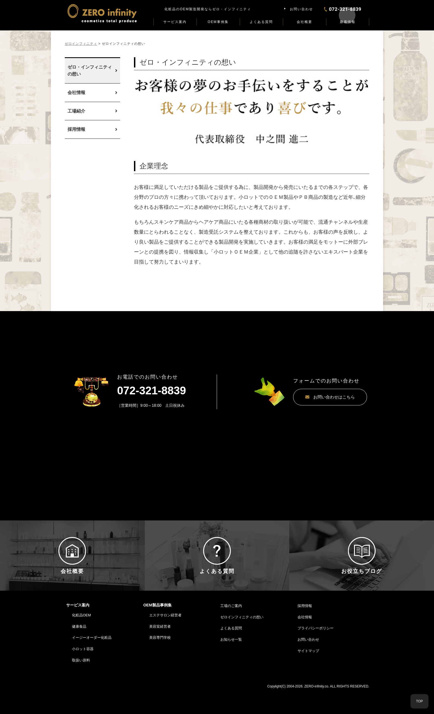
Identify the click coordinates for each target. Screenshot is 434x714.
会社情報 (76, 92)
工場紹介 (76, 111)
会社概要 (304, 22)
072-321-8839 (151, 390)
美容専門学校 (160, 660)
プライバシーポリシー (316, 651)
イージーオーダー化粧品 (92, 660)
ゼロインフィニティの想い (242, 639)
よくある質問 (261, 22)
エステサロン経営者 (165, 637)
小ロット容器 (83, 671)
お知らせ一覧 (231, 662)
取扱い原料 (81, 683)
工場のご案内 (231, 628)
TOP (419, 701)
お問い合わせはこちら (315, 397)
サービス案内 (175, 22)
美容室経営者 (160, 649)
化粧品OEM (81, 637)
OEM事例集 (218, 22)
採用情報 (76, 129)
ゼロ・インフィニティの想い (90, 71)
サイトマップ (308, 673)
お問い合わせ (301, 9)
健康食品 (79, 649)
